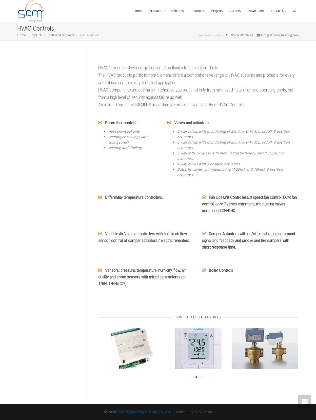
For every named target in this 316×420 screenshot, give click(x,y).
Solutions (177, 11)
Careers (235, 11)
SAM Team (203, 411)
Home (138, 11)
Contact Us (278, 11)
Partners (198, 11)
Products (156, 11)
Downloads (256, 11)
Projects (217, 11)
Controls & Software (60, 35)
